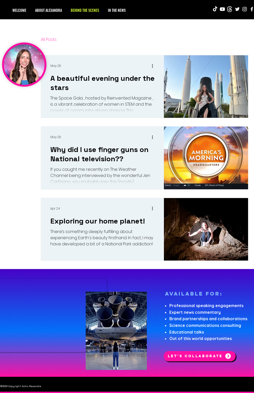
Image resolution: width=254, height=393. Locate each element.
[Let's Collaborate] (200, 356)
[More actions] (154, 66)
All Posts (49, 39)
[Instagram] (245, 9)
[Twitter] (237, 9)
